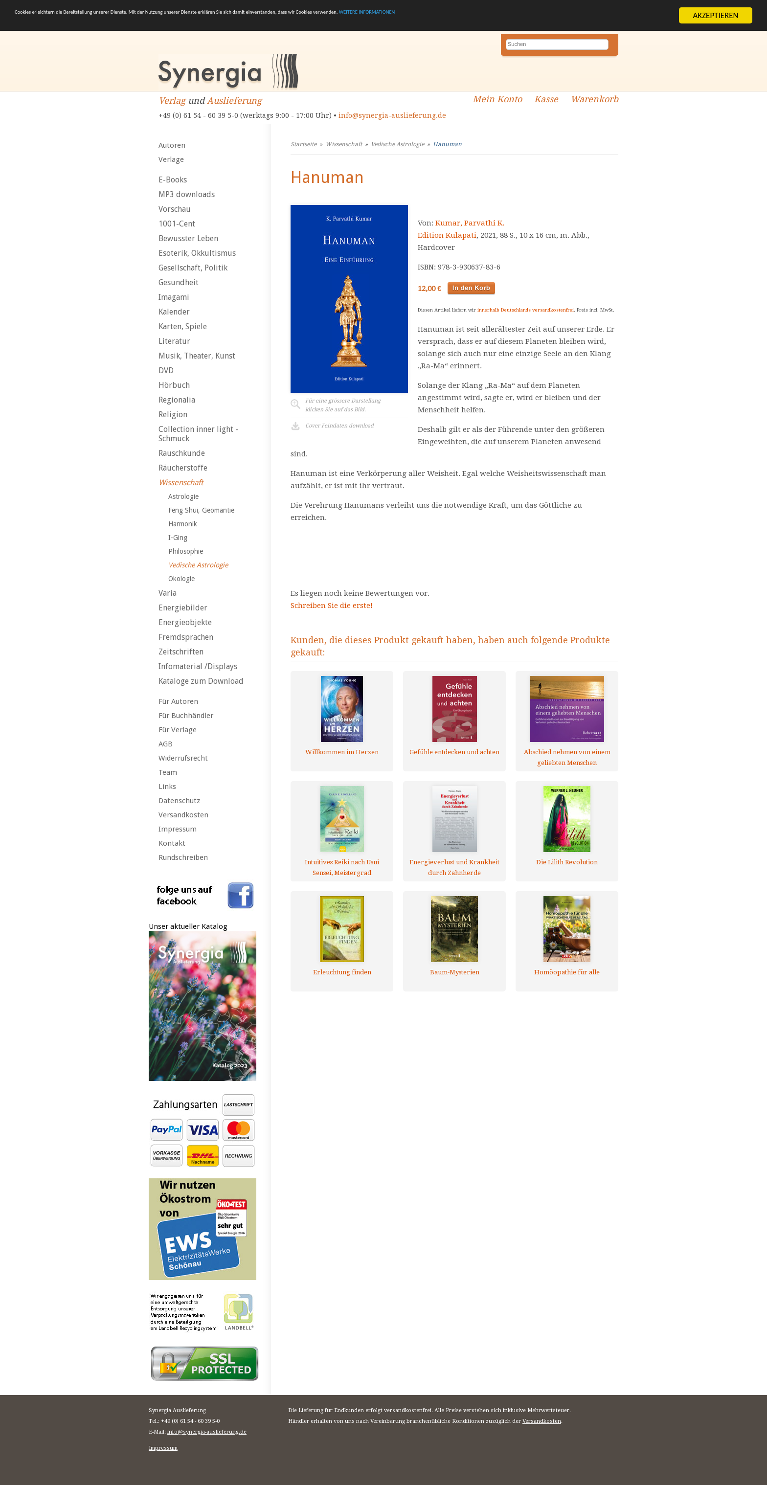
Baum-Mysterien (454, 972)
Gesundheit (178, 282)
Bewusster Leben (188, 238)
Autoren (171, 145)
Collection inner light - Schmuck (198, 434)
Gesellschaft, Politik (192, 267)
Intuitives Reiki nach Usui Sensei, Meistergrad (342, 867)
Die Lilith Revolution (567, 862)
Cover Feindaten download (339, 426)
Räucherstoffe (182, 467)
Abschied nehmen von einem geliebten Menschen (567, 757)
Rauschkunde (181, 453)
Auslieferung (234, 100)
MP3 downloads (186, 194)
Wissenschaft (180, 482)
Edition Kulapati (447, 235)
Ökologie (181, 579)
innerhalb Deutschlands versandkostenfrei (525, 310)
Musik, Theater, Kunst (196, 355)
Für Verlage (177, 729)
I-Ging (177, 537)
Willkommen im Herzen (342, 752)
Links (167, 786)
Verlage (171, 159)
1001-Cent (176, 223)
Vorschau (174, 209)
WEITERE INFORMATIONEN (587, 15)
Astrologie (183, 496)
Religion (172, 414)
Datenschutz (179, 800)
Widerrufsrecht (183, 758)
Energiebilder (182, 607)
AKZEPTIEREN (715, 15)
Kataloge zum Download (201, 681)
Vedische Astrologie (198, 565)
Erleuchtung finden (342, 972)
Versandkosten (183, 814)
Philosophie (185, 551)
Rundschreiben (183, 857)
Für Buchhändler (185, 715)
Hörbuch (174, 385)
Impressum (177, 829)
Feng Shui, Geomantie (201, 510)
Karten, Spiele (182, 326)
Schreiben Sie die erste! (332, 605)
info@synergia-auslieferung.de (392, 115)
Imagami (173, 297)
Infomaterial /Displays (197, 666)
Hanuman (447, 144)
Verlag (171, 100)
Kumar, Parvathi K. (469, 223)
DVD (166, 370)
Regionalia (176, 400)
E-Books (172, 179)
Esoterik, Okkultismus (197, 253)
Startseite (303, 144)
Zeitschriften (180, 651)
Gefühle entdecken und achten (454, 752)
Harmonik (182, 524)
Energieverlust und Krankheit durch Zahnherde (454, 867)
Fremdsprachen (185, 637)
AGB (165, 744)
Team (167, 772)
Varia (167, 593)
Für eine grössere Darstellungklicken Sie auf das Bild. (343, 405)
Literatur (174, 341)
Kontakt (171, 843)
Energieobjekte (185, 622)
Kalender (174, 311)
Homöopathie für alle (567, 972)
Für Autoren (178, 701)
